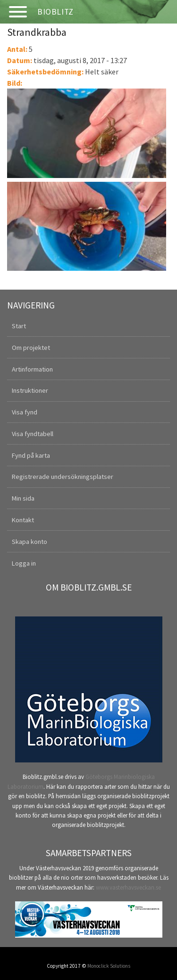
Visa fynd (24, 412)
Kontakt (23, 520)
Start (19, 326)
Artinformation (32, 369)
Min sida (23, 498)
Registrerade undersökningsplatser (62, 476)
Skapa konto (29, 541)
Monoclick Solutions (108, 966)
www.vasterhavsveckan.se (128, 887)
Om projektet (31, 347)
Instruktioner (30, 390)
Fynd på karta (31, 455)
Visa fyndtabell (32, 433)
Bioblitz (55, 12)
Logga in (24, 563)
